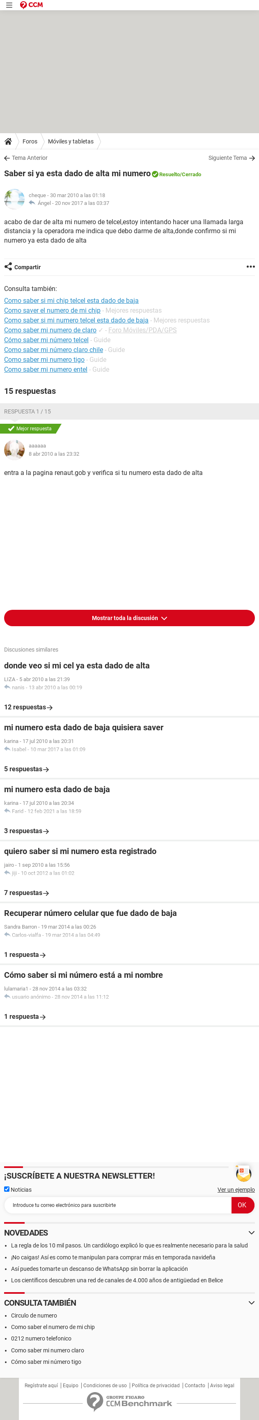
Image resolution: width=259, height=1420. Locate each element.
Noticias (18, 1189)
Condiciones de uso (105, 1385)
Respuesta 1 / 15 (27, 411)
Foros (30, 141)
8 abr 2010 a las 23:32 (54, 454)
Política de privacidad (156, 1385)
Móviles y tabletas (71, 141)
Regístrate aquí (41, 1385)
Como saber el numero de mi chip (53, 1327)
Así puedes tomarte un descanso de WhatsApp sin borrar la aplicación (99, 1269)
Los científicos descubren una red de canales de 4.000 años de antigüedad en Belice (117, 1280)
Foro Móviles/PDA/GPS (142, 330)
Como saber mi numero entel (45, 369)
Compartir (27, 267)
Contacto (195, 1385)
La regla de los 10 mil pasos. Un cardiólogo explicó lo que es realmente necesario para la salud (129, 1245)
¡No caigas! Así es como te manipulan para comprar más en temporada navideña (113, 1257)
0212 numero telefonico (41, 1338)
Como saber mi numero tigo (44, 360)
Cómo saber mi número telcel (46, 340)
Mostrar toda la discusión (125, 618)
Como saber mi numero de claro (50, 330)
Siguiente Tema (228, 157)
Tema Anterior (30, 157)
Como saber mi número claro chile (53, 350)
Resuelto (169, 174)
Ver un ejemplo (236, 1189)
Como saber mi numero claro (47, 1350)
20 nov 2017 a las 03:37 (82, 203)
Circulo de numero (34, 1315)
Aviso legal (222, 1385)
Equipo (70, 1385)
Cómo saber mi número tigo (46, 1362)
